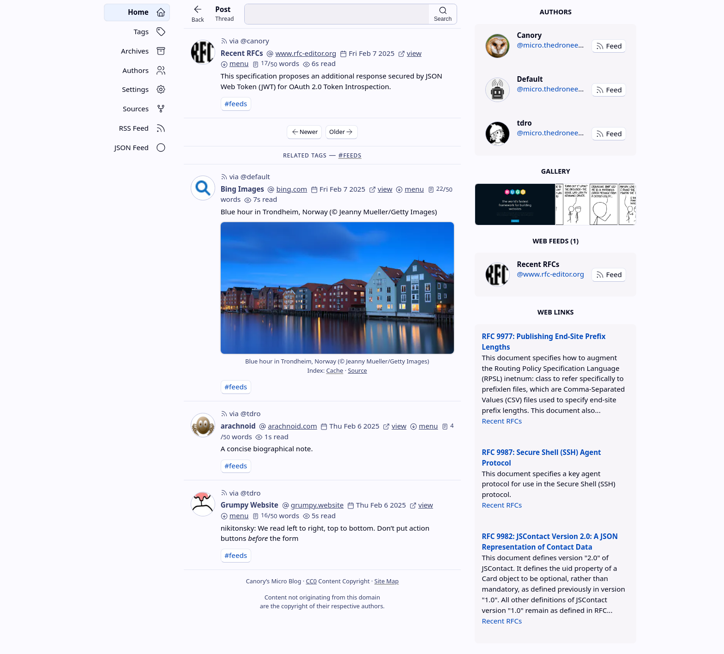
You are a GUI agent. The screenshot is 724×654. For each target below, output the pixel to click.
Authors (556, 11)
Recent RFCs (242, 53)
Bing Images (242, 189)
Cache (334, 370)
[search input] (336, 14)
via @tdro (241, 413)
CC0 (311, 581)
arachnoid (238, 425)
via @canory (245, 40)
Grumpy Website (249, 504)
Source (357, 370)
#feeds (235, 103)
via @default (245, 176)
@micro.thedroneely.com (558, 44)
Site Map (386, 581)
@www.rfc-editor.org (550, 274)
